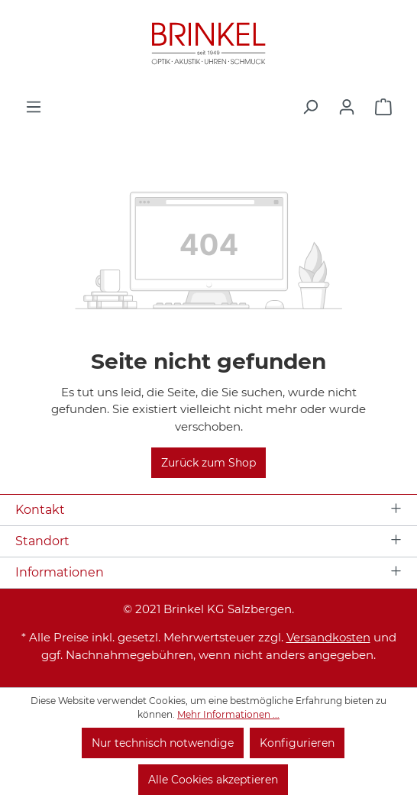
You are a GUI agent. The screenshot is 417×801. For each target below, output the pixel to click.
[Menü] (33, 107)
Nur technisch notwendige (163, 743)
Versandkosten (328, 637)
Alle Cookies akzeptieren (213, 779)
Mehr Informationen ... (228, 714)
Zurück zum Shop (208, 463)
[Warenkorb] (383, 107)
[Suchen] (310, 107)
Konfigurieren (297, 743)
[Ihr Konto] (346, 107)
